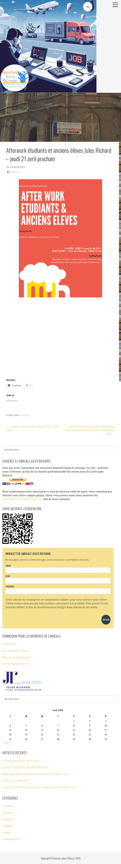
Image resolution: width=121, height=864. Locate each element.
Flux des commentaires (16, 657)
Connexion (8, 644)
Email (8, 565)
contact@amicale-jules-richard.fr (22, 499)
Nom (8, 576)
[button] (116, 5)
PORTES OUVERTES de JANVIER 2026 (24, 767)
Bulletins (7, 819)
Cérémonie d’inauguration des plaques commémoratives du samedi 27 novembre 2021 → (89, 430)
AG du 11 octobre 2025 (15, 780)
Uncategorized (11, 839)
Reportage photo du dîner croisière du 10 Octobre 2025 (35, 773)
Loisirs (6, 832)
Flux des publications (15, 650)
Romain (14, 171)
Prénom (10, 586)
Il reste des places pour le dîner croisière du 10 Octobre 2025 (39, 787)
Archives (7, 812)
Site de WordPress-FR (15, 663)
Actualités (8, 806)
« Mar (5, 743)
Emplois (25, 415)
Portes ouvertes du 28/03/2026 (20, 760)
